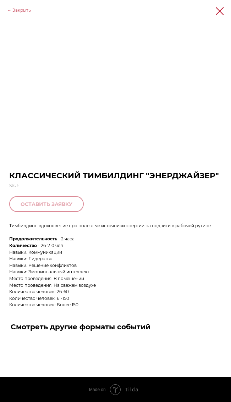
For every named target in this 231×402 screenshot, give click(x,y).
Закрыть (21, 10)
